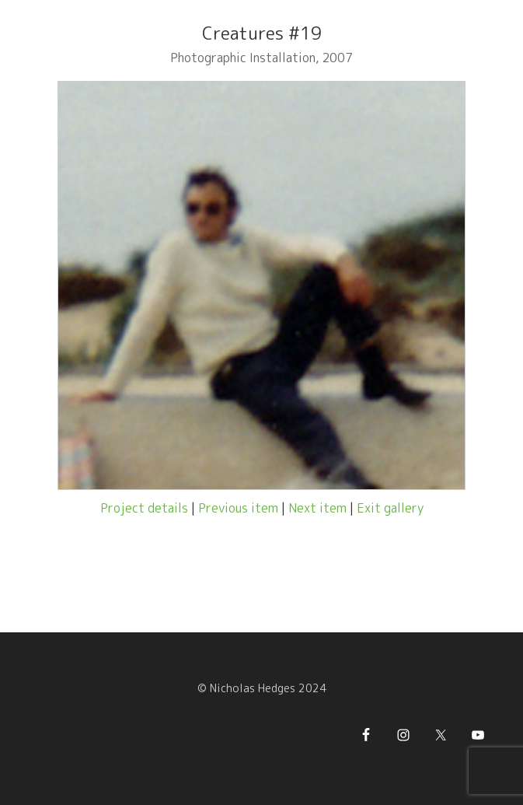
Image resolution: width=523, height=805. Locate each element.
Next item (317, 507)
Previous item (238, 507)
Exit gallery (390, 507)
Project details (144, 507)
